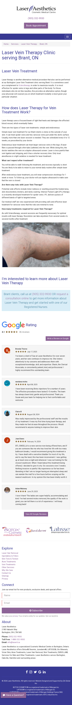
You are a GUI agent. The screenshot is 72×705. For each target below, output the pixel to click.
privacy (15, 616)
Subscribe (36, 610)
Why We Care (7, 570)
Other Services (8, 567)
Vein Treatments (8, 564)
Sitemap (5, 576)
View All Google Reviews (36, 514)
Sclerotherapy (24, 85)
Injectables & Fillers (10, 556)
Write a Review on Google (58, 338)
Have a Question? (13, 695)
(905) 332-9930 (36, 18)
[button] (7, 532)
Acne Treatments (9, 562)
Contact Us (6, 573)
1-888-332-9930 (18, 639)
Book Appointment (36, 25)
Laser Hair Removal (10, 553)
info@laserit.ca (14, 642)
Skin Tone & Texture (10, 559)
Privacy (5, 579)
